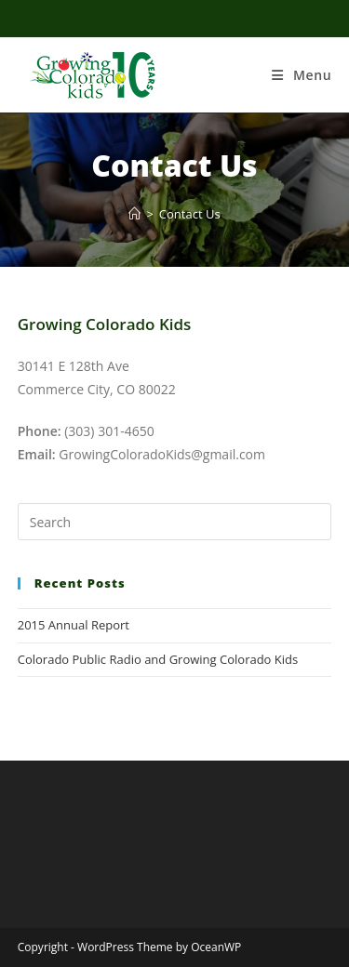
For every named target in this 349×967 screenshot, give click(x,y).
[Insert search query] (175, 521)
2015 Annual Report (73, 624)
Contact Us (190, 213)
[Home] (134, 213)
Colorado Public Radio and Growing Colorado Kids (158, 659)
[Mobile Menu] (301, 75)
